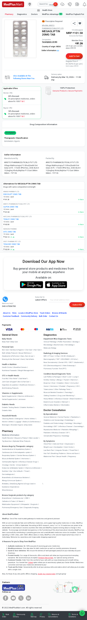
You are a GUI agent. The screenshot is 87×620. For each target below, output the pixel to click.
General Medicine (50, 417)
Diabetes (60, 383)
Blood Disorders (75, 399)
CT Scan (51, 356)
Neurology (77, 423)
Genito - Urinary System (18, 465)
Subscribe (77, 305)
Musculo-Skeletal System (11, 459)
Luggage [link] (18, 422)
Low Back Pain (49, 450)
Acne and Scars (73, 453)
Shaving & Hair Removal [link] (10, 359)
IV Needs (20, 501)
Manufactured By (11, 158)
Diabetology (69, 420)
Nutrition (5, 471)
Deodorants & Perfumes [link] (10, 356)
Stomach (65, 402)
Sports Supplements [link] (9, 396)
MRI (45, 356)
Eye (11, 471)
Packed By (50, 158)
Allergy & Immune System (11, 481)
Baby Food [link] (5, 342)
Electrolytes (65, 405)
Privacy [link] (42, 617)
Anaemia (47, 383)
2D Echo (74, 359)
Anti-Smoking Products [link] (10, 388)
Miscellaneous (7, 490)
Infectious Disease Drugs (28, 462)
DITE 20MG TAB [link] (9, 232)
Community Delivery (29, 316)
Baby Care (14, 342)
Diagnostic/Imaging (31, 507)
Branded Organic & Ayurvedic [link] (21, 425)
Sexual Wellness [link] (25, 353)
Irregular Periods (62, 450)
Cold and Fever (58, 444)
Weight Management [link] (26, 370)
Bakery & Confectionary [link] (31, 422)
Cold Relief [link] (23, 379)
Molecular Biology (50, 348)
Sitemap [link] (33, 617)
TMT (58, 359)
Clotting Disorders (50, 396)
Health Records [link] (7, 438)
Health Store (44, 10)
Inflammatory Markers (52, 405)
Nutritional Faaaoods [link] (9, 370)
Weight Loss (48, 447)
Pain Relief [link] (13, 379)
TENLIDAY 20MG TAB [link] (11, 244)
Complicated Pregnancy (52, 436)
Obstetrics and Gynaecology (54, 420)
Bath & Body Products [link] (9, 353)
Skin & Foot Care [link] (23, 382)
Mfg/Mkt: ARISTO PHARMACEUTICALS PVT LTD (53, 27)
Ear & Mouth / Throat (21, 471)
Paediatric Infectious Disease (54, 433)
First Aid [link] (5, 379)
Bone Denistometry (50, 362)
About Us (6, 313)
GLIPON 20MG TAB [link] (10, 207)
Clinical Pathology (50, 342)
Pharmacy (9, 14)
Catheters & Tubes (8, 501)
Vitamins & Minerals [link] (25, 396)
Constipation (58, 447)
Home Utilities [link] (30, 419)
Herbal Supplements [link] (9, 399)
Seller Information (50, 50)
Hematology (69, 345)
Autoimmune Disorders (52, 402)
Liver (69, 377)
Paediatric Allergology (69, 430)
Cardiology (68, 423)
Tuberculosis (48, 389)
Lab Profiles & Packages (52, 377)
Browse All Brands (59, 313)
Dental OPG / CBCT (66, 362)
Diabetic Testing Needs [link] (10, 407)
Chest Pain (48, 444)
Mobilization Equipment (10, 504)
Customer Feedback (11, 316)
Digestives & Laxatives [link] (10, 385)
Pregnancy (71, 386)
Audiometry (79, 362)
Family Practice (63, 417)
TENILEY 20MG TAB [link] (11, 219)
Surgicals (34, 504)
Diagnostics (22, 14)
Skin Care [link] (5, 350)
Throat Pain (73, 450)
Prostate (62, 386)
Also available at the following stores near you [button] (23, 77)
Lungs (75, 377)
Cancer (46, 386)
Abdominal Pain (49, 456)
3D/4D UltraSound (67, 356)
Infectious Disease (61, 399)
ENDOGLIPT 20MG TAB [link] (12, 194)
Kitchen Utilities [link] (8, 422)
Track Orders (45, 313)
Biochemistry (58, 345)
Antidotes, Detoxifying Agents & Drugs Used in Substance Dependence (19, 485)
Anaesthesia (6, 498)
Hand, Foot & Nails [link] (27, 359)
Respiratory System (9, 455)
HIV (77, 386)
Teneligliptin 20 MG (49, 42)
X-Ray (57, 356)
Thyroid (66, 380)
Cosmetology (78, 426)
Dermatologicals (8, 474)
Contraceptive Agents (9, 462)
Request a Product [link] (21, 438)
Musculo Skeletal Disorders (53, 392)
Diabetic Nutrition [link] (26, 407)
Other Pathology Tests (62, 389)
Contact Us (53, 316)
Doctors (34, 14)
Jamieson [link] (22, 399)
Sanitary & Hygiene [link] (17, 350)
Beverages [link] (6, 425)
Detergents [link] (19, 419)
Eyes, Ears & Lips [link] (27, 356)
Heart (64, 377)
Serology (76, 342)
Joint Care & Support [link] (9, 382)
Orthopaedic (25, 504)
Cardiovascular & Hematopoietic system (16, 452)
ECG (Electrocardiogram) (52, 366)
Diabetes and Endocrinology (53, 423)
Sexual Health (62, 456)
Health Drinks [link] (7, 367)
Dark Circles (68, 447)
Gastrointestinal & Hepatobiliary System (16, 449)
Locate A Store (28, 313)
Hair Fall (47, 453)
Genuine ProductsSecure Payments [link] (67, 91)
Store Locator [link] (33, 438)
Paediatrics (75, 417)
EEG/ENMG (65, 359)
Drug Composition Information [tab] (43, 124)
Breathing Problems (58, 453)
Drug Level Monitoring (66, 396)
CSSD (27, 498)
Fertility (46, 380)
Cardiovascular (18, 498)
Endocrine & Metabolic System (13, 468)
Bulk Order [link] (5, 616)
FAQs (14, 313)
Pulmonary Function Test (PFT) (55, 369)
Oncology (5, 465)
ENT (55, 426)
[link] (13, 4)
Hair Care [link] (37, 350)
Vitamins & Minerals (32, 468)
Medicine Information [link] (10, 435)
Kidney (52, 380)
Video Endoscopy (69, 366)
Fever (54, 383)
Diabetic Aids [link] (7, 410)
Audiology (65, 436)
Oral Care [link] (28, 350)
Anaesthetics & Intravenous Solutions (15, 477)
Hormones (25, 459)
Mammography (49, 359)
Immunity (74, 383)
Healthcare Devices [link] (27, 385)
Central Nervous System (25, 455)
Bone (67, 383)
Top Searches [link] (7, 441)
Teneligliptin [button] (10, 133)
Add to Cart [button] (74, 56)
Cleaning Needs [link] (8, 419)
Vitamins (73, 380)
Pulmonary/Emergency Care (12, 507)
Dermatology (48, 426)
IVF (67, 433)
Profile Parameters (64, 342)
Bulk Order (43, 316)
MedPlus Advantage (52, 14)
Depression (69, 444)
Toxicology (68, 392)
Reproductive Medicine (52, 430)
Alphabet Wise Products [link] (21, 441)
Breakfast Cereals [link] (20, 367)
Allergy (59, 380)
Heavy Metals (48, 399)
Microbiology (48, 345)
